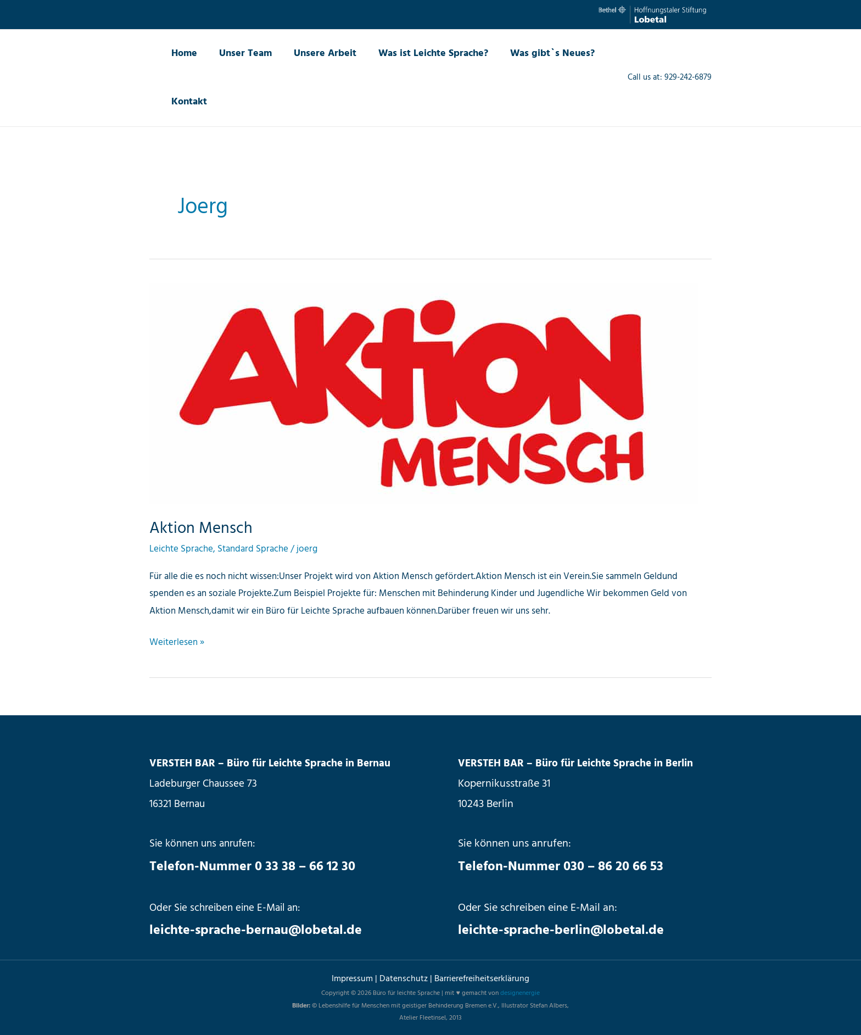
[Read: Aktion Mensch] (423, 393)
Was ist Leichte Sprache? (425, 54)
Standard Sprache (252, 549)
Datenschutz (404, 978)
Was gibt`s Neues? (542, 54)
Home (183, 54)
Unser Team (242, 54)
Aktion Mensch (201, 528)
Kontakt (188, 102)
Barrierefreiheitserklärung (481, 978)
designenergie (520, 993)
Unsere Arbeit (319, 54)
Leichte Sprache (181, 549)
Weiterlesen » (176, 642)
